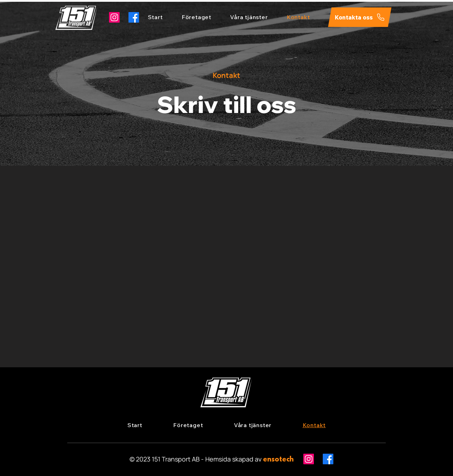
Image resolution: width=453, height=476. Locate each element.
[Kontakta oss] (360, 17)
